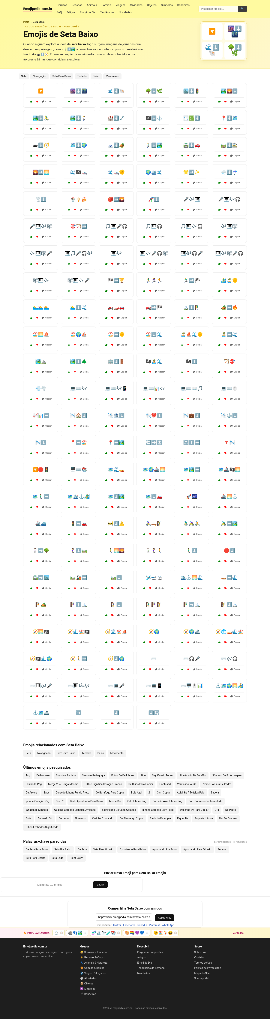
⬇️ (116, 713)
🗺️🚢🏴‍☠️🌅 (229, 469)
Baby (46, 792)
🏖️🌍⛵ (78, 334)
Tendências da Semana (151, 967)
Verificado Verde (186, 784)
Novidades (125, 12)
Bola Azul (136, 792)
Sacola (215, 792)
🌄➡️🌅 (40, 172)
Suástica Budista (66, 775)
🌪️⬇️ (40, 199)
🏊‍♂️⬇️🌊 (78, 307)
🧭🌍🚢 (191, 631)
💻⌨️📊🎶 (154, 388)
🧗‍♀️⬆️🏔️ (78, 604)
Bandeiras (183, 5)
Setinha (222, 849)
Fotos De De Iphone (122, 775)
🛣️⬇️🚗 (191, 145)
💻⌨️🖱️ (229, 388)
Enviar (100, 884)
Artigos (70, 12)
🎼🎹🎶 (40, 280)
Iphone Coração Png (38, 801)
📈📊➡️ (40, 415)
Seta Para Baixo (61, 76)
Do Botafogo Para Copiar (109, 792)
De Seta (82, 849)
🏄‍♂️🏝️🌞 (229, 280)
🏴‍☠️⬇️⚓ (154, 118)
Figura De (182, 818)
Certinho (64, 818)
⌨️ (154, 658)
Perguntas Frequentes (150, 952)
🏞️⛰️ (40, 361)
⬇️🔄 (154, 713)
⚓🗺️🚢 (40, 713)
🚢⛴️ (40, 523)
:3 (149, 792)
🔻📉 (229, 442)
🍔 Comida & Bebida (92, 967)
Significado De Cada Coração (119, 809)
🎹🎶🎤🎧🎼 (154, 253)
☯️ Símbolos (87, 988)
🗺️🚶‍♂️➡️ (40, 496)
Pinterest (154, 925)
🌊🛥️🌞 (116, 172)
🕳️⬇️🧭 (40, 145)
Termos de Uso (203, 962)
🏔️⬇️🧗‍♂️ (191, 307)
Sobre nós (200, 952)
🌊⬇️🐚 (116, 91)
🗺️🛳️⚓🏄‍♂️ (78, 496)
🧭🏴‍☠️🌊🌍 (41, 658)
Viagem (120, 5)
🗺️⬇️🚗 (154, 496)
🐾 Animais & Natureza (93, 962)
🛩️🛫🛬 (154, 577)
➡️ (78, 713)
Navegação (39, 76)
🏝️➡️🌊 (229, 334)
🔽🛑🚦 (40, 469)
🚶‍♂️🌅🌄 (116, 550)
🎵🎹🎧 (154, 226)
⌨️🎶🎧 (229, 658)
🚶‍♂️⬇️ (191, 550)
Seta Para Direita (35, 857)
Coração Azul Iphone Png (167, 801)
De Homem (43, 775)
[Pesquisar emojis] (218, 9)
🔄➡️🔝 (154, 442)
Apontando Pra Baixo (164, 849)
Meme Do (115, 801)
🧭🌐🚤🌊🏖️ (229, 631)
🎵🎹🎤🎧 (116, 226)
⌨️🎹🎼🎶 (78, 686)
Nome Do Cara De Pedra (217, 784)
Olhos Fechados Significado (42, 827)
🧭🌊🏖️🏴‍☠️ (78, 631)
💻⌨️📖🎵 (191, 388)
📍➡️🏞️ (116, 442)
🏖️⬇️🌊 (154, 334)
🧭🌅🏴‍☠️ (40, 631)
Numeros (80, 818)
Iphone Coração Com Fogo (158, 809)
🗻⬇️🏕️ (116, 145)
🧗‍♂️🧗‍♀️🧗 (154, 604)
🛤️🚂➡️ (78, 577)
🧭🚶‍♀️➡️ (78, 658)
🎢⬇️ (154, 199)
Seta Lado (57, 857)
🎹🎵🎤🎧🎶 (78, 253)
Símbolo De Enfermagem (227, 775)
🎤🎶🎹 (191, 199)
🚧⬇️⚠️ (116, 523)
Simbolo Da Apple (160, 818)
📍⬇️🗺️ (229, 118)
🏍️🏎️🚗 (116, 307)
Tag (28, 775)
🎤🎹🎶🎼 (41, 226)
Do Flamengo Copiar (132, 818)
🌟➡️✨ (191, 172)
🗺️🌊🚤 (116, 469)
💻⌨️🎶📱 (116, 388)
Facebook (129, 925)
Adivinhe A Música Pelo (191, 792)
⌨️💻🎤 (116, 686)
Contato (199, 957)
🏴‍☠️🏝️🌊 (154, 361)
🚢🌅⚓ (229, 496)
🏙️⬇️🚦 (191, 91)
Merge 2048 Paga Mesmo (63, 784)
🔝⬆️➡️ (191, 442)
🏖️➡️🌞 (116, 334)
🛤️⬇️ (116, 577)
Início (26, 21)
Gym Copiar (164, 792)
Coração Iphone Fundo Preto (72, 792)
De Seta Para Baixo (37, 849)
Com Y (60, 801)
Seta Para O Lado (103, 849)
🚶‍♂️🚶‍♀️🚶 (154, 550)
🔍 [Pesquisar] (242, 8)
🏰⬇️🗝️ (116, 118)
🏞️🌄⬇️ (229, 91)
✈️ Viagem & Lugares (93, 973)
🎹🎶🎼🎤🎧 (229, 253)
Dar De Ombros (228, 818)
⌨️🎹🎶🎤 (41, 686)
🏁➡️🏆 (116, 280)
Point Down (76, 857)
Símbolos (167, 5)
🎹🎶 (116, 253)
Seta (23, 76)
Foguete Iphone (204, 818)
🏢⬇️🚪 (116, 361)
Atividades (136, 5)
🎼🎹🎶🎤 (78, 280)
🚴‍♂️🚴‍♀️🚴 (191, 523)
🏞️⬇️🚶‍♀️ (78, 118)
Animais (92, 5)
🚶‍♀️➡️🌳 (40, 550)
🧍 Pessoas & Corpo (92, 957)
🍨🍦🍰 (78, 199)
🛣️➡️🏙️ (40, 577)
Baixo (96, 76)
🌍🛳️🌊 (154, 172)
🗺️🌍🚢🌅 (154, 469)
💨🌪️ (40, 388)
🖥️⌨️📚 (78, 469)
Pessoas (77, 5)
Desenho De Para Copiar (194, 809)
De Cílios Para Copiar (140, 784)
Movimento (112, 76)
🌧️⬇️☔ (229, 172)
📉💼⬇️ (191, 415)
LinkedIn (142, 925)
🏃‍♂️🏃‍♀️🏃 (154, 280)
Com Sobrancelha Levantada (205, 801)
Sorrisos (62, 5)
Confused (165, 784)
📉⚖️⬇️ (229, 415)
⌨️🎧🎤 (191, 658)
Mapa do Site (202, 973)
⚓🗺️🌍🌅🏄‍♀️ (229, 686)
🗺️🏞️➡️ (191, 469)
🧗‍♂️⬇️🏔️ (229, 604)
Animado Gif (45, 818)
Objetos (152, 5)
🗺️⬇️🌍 (78, 145)
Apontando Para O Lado (197, 849)
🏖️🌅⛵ (40, 334)
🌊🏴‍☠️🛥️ (78, 172)
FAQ (59, 12)
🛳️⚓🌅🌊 (191, 577)
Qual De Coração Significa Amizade (74, 809)
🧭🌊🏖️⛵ (116, 631)
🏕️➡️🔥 (229, 307)
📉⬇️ (40, 442)
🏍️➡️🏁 (154, 307)
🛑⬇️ (229, 550)
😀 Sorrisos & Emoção (93, 952)
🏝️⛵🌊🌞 (191, 334)
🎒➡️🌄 (116, 199)
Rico (143, 775)
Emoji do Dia (87, 12)
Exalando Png (34, 784)
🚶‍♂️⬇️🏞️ (154, 145)
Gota (28, 818)
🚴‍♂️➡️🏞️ (229, 523)
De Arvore (31, 792)
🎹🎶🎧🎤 (191, 253)
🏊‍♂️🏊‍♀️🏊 (40, 307)
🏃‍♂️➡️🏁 (191, 280)
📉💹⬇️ (191, 118)
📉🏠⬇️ (78, 415)
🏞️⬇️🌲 (78, 361)
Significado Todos (162, 775)
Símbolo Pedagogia (93, 775)
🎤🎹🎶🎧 (229, 199)
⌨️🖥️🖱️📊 (191, 686)
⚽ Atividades (88, 978)
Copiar (47, 101)
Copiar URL (164, 917)
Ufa (217, 809)
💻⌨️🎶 (78, 388)
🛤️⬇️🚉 (229, 145)
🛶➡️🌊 (229, 577)
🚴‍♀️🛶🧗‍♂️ (154, 523)
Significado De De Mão (192, 775)
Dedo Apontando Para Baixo (86, 801)
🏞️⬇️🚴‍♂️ (40, 118)
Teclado (82, 76)
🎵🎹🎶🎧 (191, 226)
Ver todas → (240, 932)
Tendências (107, 12)
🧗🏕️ (40, 604)
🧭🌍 (154, 631)
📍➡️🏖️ (78, 442)
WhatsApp (168, 925)
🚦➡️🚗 (78, 523)
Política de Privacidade (207, 967)
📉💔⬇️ (154, 415)
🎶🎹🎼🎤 (41, 253)
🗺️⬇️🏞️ (116, 496)
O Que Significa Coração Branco (103, 784)
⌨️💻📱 (154, 686)
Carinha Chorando (102, 818)
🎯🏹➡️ (78, 226)
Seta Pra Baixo (62, 849)
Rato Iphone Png (136, 801)
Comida (106, 5)
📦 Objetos (86, 983)
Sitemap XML (202, 978)
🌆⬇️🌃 (78, 91)
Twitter (117, 925)
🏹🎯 (229, 361)
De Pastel (230, 809)
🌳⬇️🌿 (154, 91)
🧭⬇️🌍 (116, 658)
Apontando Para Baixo (133, 849)
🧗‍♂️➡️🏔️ (191, 604)
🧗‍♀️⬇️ (116, 604)
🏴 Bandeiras (88, 994)
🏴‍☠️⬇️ (191, 361)
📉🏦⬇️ (116, 415)
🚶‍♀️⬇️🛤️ (78, 550)
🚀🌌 (191, 496)
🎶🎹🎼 (229, 226)
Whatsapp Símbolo (37, 809)
